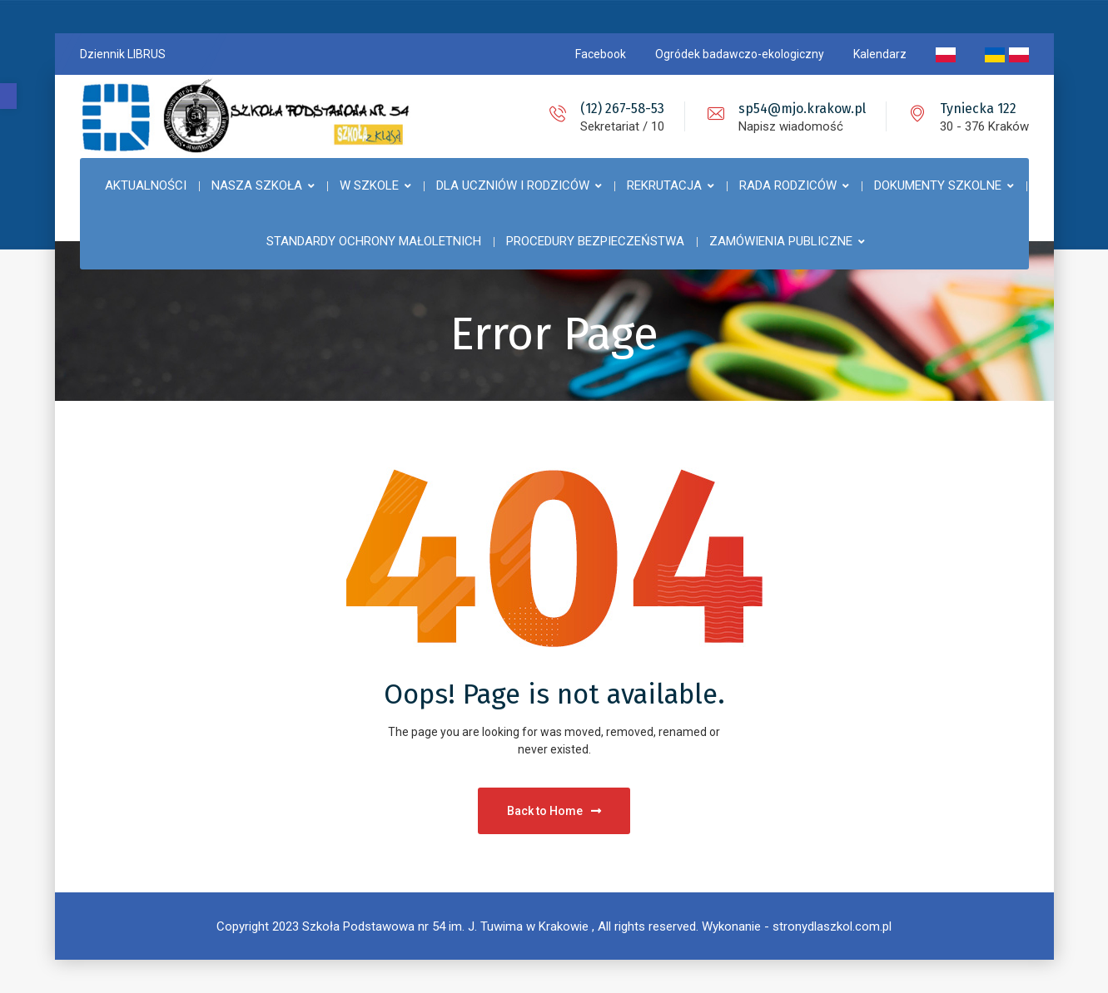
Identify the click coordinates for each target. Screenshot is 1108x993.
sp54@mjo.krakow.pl (802, 108)
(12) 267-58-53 (622, 108)
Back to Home (554, 811)
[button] (8, 96)
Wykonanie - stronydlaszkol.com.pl (797, 926)
